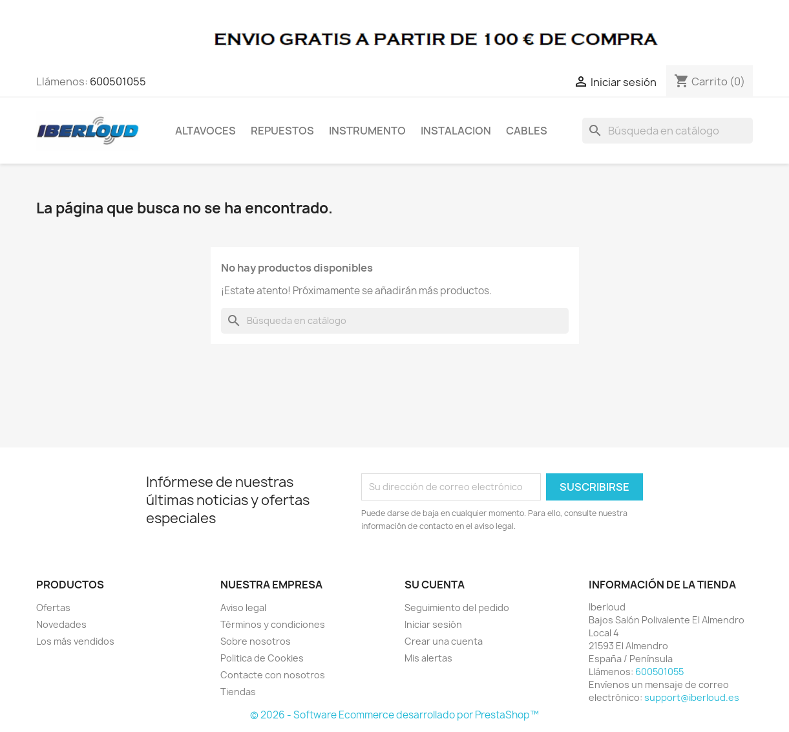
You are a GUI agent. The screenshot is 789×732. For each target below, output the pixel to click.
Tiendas (238, 691)
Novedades (61, 624)
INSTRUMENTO (367, 131)
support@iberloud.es (691, 697)
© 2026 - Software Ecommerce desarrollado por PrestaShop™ (394, 715)
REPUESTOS (282, 131)
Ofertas (53, 607)
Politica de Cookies (262, 658)
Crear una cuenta (444, 641)
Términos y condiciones (272, 624)
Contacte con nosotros (272, 675)
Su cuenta (435, 584)
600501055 (118, 81)
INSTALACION (456, 131)
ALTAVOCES (205, 131)
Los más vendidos (75, 641)
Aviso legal (243, 607)
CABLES (526, 131)
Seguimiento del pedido (457, 607)
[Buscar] (667, 131)
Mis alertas (428, 658)
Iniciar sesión (433, 624)
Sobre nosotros (255, 641)
